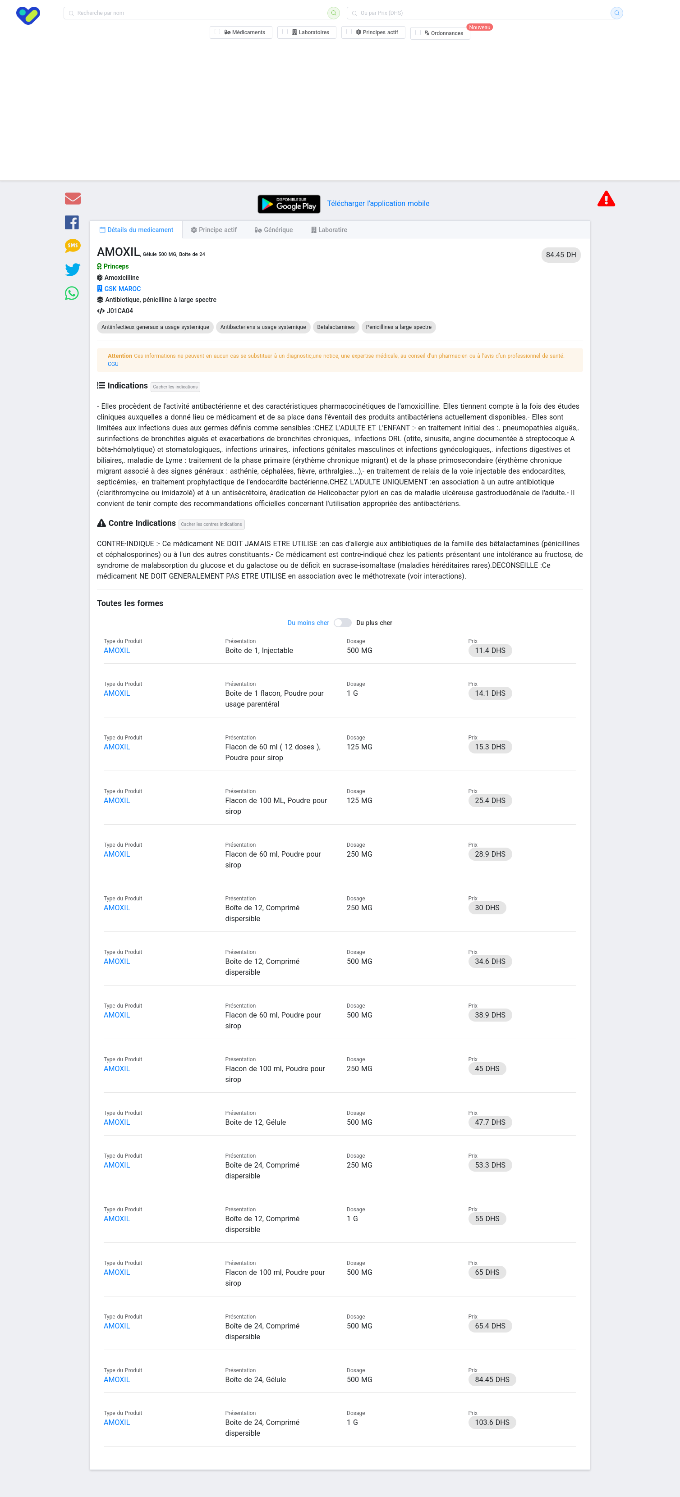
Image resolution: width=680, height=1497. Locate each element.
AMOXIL (117, 650)
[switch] (340, 622)
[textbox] (198, 13)
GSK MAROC (119, 288)
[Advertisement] (340, 108)
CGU (113, 364)
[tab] (136, 229)
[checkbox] (241, 32)
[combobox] (198, 13)
